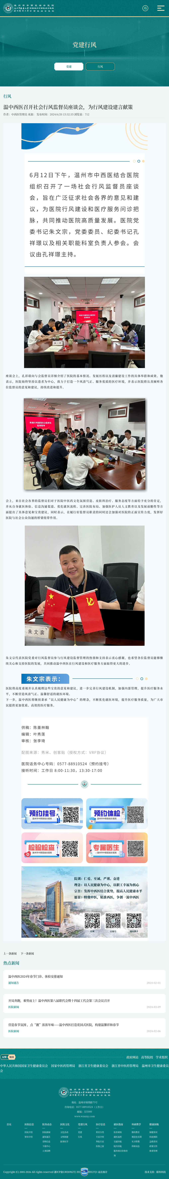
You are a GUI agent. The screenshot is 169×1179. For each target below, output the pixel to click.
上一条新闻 (10, 953)
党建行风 (82, 1124)
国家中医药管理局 (63, 1065)
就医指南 (118, 1124)
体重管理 (153, 1150)
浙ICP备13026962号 (65, 1172)
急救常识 (153, 1141)
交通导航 (118, 1141)
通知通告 (46, 1136)
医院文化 (65, 1124)
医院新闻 (46, 1132)
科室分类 (100, 1132)
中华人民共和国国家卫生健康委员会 (24, 1065)
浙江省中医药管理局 (125, 1065)
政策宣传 (153, 1146)
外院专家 (100, 1141)
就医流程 (118, 1136)
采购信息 (46, 1141)
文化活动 (64, 1132)
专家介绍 (100, 1136)
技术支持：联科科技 (155, 1172)
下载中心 (46, 1146)
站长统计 (102, 1172)
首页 (9, 1124)
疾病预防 (153, 1136)
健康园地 (154, 1124)
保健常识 (153, 1132)
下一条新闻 (27, 953)
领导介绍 (29, 1136)
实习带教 (136, 1141)
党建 (69, 66)
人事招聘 (46, 1150)
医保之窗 (100, 1146)
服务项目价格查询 (121, 1153)
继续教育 (136, 1132)
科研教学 (136, 1124)
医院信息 (29, 1124)
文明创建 (64, 1136)
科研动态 (136, 1146)
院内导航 (118, 1146)
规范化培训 (137, 1136)
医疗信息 (100, 1124)
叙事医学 (64, 1141)
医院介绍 (29, 1132)
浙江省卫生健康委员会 (93, 1065)
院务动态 (47, 1124)
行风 (100, 66)
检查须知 (118, 1132)
